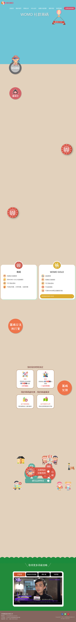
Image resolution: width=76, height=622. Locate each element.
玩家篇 (56, 574)
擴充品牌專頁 (40, 481)
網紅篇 (44, 574)
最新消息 (51, 8)
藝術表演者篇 (31, 574)
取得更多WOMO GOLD (57, 296)
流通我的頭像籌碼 (39, 471)
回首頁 (12, 8)
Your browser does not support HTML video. (38, 591)
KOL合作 (33, 8)
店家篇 (19, 574)
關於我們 (18, 8)
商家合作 (26, 8)
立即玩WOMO (69, 8)
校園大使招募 (43, 8)
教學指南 (59, 8)
